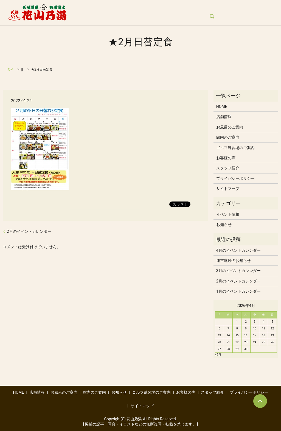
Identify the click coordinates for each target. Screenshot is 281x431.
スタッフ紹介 (116, 16)
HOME (82, 7)
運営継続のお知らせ (233, 260)
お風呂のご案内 (134, 7)
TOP (9, 69)
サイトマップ (227, 188)
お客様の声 (86, 16)
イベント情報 (227, 214)
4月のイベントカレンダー (238, 250)
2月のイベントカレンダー (29, 231)
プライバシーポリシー (235, 178)
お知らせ (197, 7)
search (141, 17)
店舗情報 (104, 7)
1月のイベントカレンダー (238, 291)
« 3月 (218, 354)
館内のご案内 (168, 7)
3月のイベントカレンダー (238, 270)
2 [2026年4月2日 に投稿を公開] (246, 321)
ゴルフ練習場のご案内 (233, 7)
